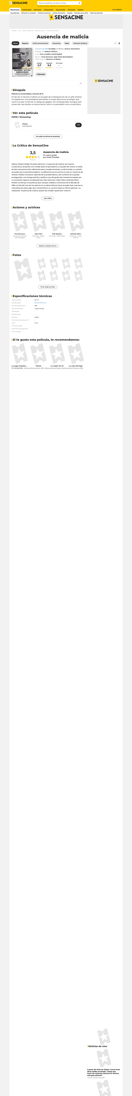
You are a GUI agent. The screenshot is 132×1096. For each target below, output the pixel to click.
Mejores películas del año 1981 (34, 377)
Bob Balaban (57, 242)
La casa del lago (76, 375)
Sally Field (38, 242)
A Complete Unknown (63, 6)
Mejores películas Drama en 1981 (72, 377)
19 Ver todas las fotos (47, 296)
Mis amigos (59, 72)
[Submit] (79, 3)
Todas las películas (28, 39)
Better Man (54, 6)
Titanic (38, 375)
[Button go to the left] (115, 52)
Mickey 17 (47, 6)
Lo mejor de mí (57, 375)
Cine (19, 39)
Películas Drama (40, 39)
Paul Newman (19, 242)
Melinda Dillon (75, 242)
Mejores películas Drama (53, 377)
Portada (14, 39)
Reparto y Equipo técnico (47, 254)
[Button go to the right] (119, 52)
